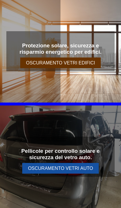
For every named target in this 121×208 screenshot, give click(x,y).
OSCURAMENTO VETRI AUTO (60, 168)
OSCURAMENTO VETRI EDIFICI (60, 62)
